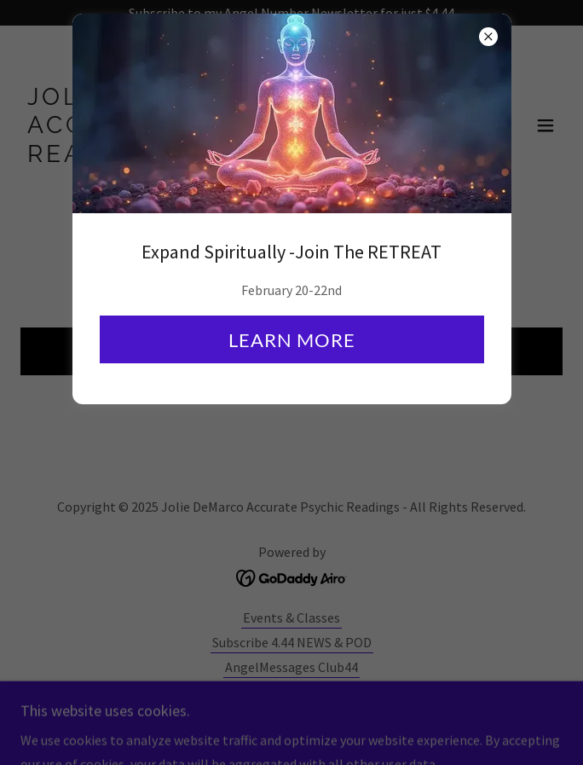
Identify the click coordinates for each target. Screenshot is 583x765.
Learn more (291, 339)
